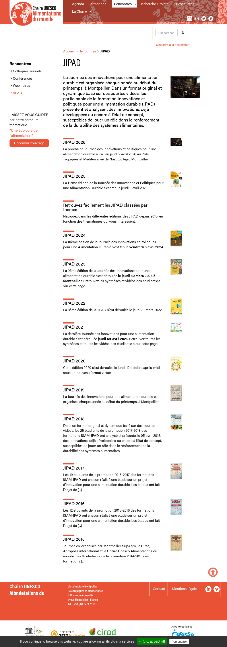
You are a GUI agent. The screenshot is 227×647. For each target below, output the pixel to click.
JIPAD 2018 (74, 418)
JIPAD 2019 (74, 389)
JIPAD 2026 (74, 142)
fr (189, 18)
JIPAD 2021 (74, 327)
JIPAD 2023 (74, 263)
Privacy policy (200, 641)
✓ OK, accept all (152, 641)
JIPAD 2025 (74, 176)
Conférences (23, 78)
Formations (97, 3)
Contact (159, 588)
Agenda (78, 3)
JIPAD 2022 (74, 303)
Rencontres (123, 3)
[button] (110, 4)
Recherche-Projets (154, 3)
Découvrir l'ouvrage (29, 142)
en (196, 18)
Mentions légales (185, 588)
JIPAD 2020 (74, 360)
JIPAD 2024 (74, 235)
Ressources (185, 3)
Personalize (179, 641)
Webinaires (21, 85)
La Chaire (79, 11)
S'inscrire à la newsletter (172, 44)
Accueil (69, 51)
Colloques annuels (27, 71)
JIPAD (17, 92)
